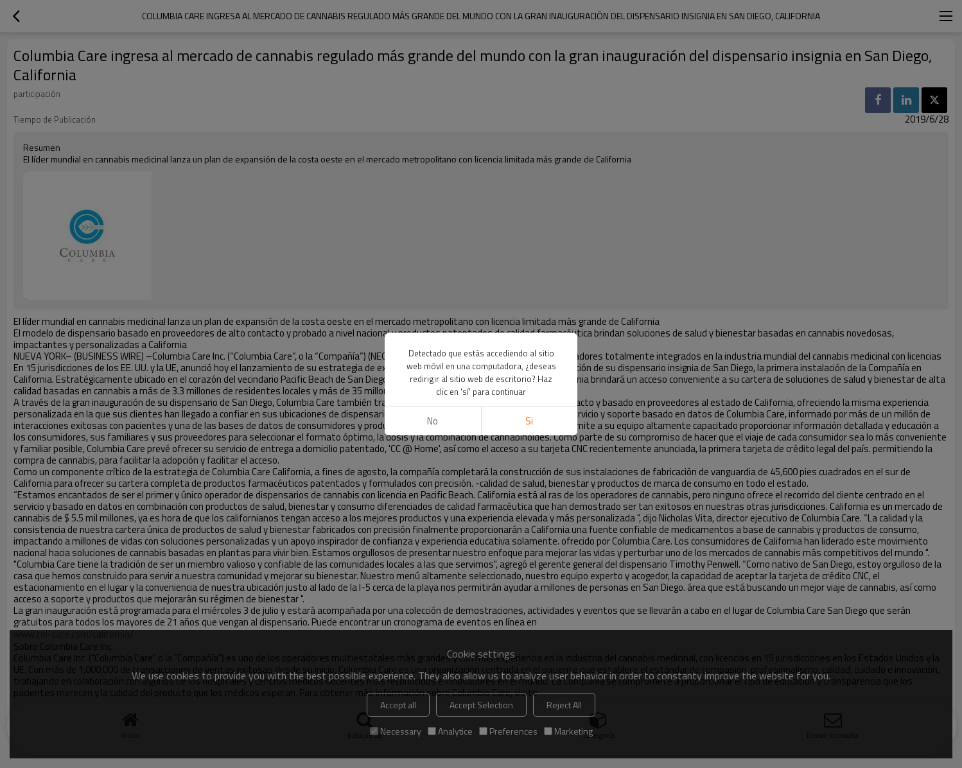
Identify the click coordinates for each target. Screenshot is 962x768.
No (432, 421)
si (529, 421)
